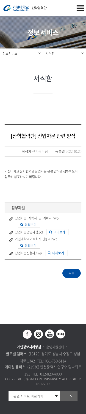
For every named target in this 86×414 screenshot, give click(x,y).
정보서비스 (10, 53)
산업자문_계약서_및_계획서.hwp (36, 218)
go (69, 396)
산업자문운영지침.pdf (29, 232)
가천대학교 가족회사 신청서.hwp (36, 239)
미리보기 (30, 224)
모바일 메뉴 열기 (80, 8)
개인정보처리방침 (29, 347)
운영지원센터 (55, 347)
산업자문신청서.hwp (28, 253)
